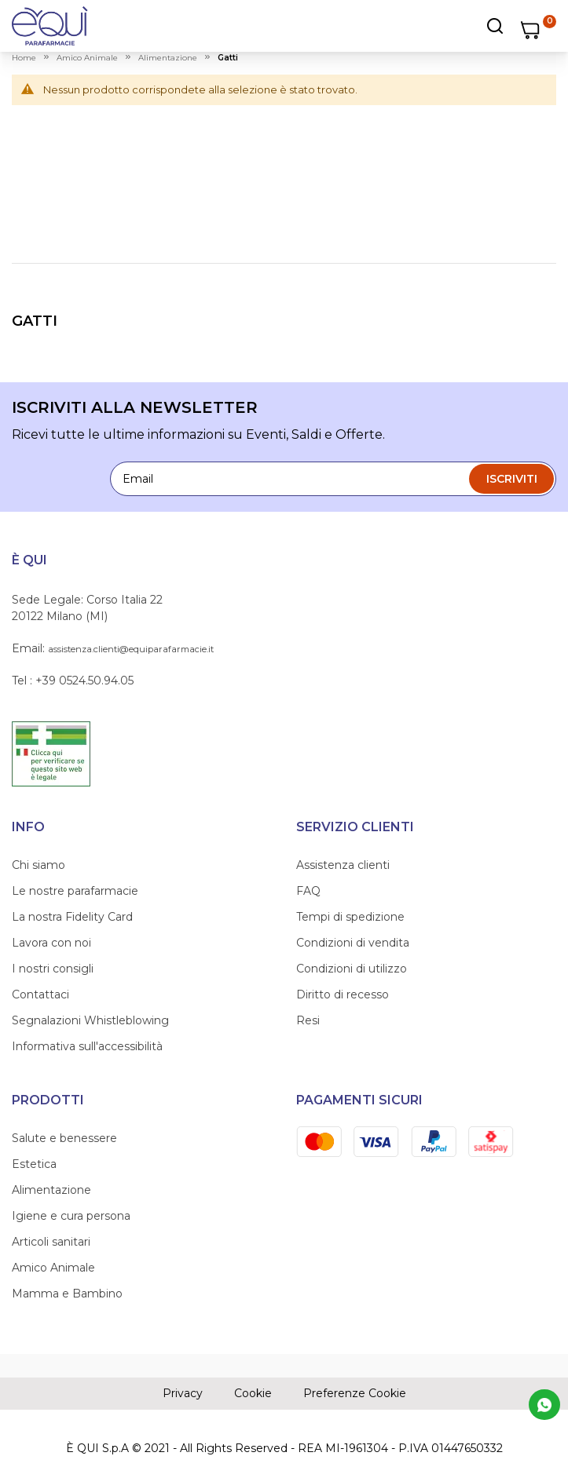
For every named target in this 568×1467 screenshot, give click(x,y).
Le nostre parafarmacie (75, 891)
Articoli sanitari (51, 1242)
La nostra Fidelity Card (72, 917)
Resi (308, 1020)
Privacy (183, 1393)
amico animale (87, 58)
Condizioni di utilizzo (351, 969)
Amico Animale (53, 1268)
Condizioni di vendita (352, 943)
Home (24, 58)
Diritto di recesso (342, 994)
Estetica (34, 1164)
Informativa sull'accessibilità (87, 1046)
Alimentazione (51, 1190)
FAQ (308, 891)
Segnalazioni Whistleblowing (90, 1020)
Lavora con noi (51, 943)
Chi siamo (38, 865)
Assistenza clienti (343, 865)
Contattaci (40, 994)
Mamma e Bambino (67, 1293)
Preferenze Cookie (354, 1393)
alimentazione (167, 58)
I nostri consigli (52, 969)
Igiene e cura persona (71, 1216)
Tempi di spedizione (350, 917)
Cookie (253, 1393)
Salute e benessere (64, 1138)
